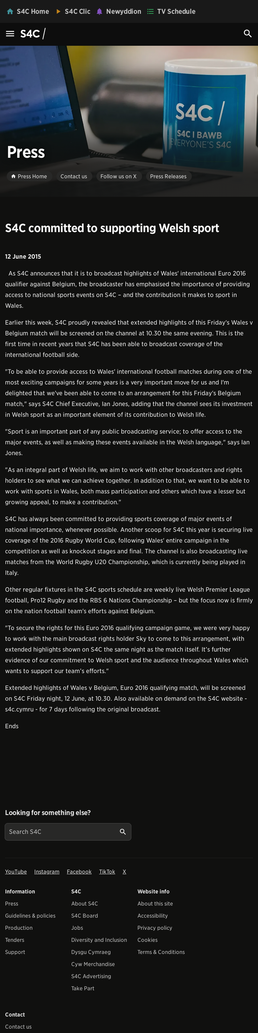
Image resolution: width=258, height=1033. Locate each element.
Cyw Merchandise (93, 964)
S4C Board (84, 916)
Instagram (46, 872)
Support (15, 952)
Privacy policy (154, 928)
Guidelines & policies (30, 916)
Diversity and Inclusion (99, 940)
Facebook (79, 872)
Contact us (18, 1027)
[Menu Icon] (10, 34)
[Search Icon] (248, 33)
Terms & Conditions (161, 952)
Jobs (77, 928)
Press (11, 903)
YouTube (16, 872)
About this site (155, 903)
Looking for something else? (48, 813)
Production (19, 928)
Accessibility (152, 916)
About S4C (84, 903)
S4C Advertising (91, 976)
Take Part (82, 988)
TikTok (107, 872)
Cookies (147, 940)
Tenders (14, 940)
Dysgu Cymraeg (91, 952)
